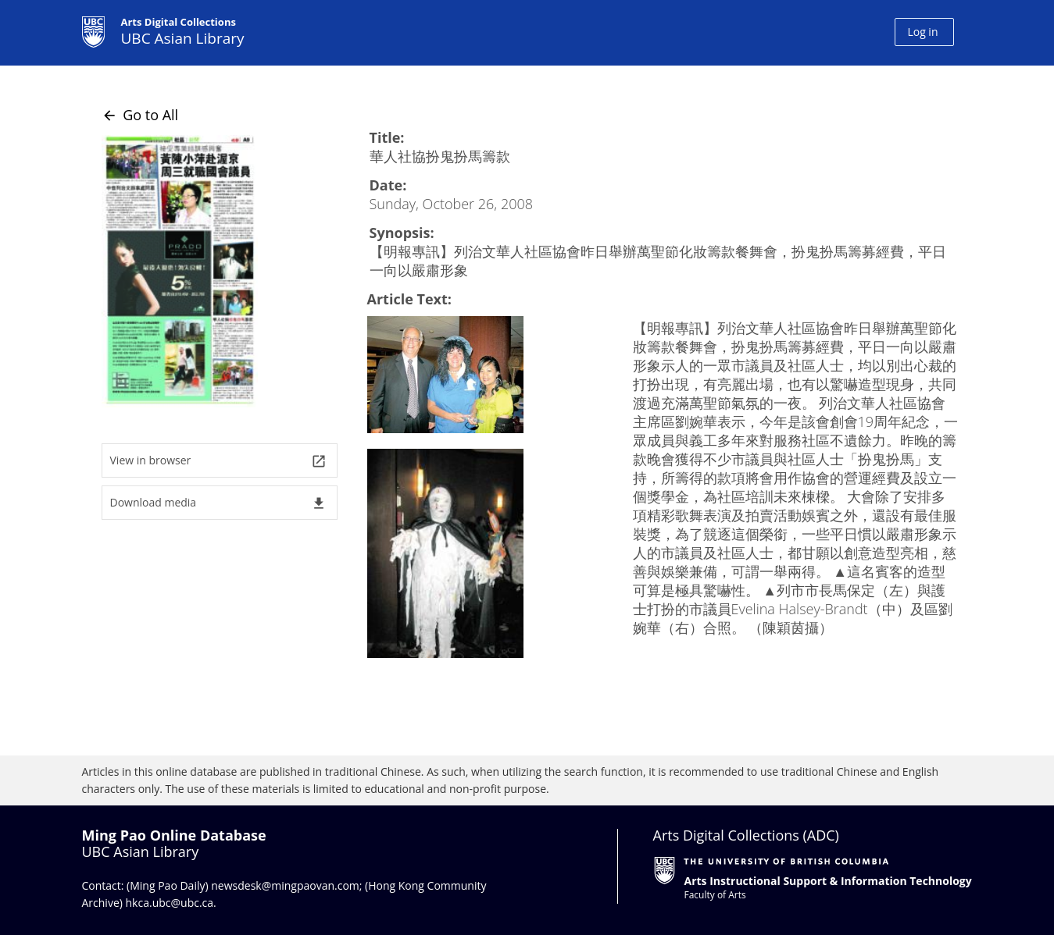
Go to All (140, 114)
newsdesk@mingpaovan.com (285, 885)
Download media (218, 503)
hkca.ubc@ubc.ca (170, 902)
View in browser (218, 461)
